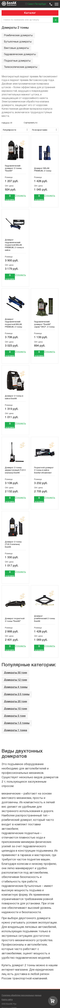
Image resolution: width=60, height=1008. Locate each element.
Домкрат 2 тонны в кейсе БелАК (14, 397)
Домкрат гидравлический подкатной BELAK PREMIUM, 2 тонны (13, 323)
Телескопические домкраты (20, 67)
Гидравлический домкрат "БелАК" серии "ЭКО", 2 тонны (44, 324)
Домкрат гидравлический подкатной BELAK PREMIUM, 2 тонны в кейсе (14, 245)
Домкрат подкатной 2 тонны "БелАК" (14, 620)
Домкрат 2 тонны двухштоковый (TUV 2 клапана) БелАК (15, 470)
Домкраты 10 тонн (15, 709)
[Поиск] (55, 20)
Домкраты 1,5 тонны (17, 723)
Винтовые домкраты (16, 48)
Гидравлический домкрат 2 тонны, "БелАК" (13, 168)
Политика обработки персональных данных (21, 995)
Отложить (20, 196)
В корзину (10, 198)
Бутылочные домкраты (18, 42)
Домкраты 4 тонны (15, 687)
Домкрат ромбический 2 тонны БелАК (44, 618)
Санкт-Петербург (36, 4)
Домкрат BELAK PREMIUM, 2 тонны (42, 170)
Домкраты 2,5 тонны (17, 694)
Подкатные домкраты (17, 61)
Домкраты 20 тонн (15, 702)
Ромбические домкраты (18, 35)
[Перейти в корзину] (53, 1000)
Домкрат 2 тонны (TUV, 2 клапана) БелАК (13, 544)
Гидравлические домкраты (20, 54)
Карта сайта (7, 999)
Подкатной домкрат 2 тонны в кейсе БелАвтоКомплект (44, 470)
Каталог (30, 13)
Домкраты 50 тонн (15, 673)
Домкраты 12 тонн (15, 680)
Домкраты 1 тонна (15, 730)
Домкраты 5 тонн (15, 716)
